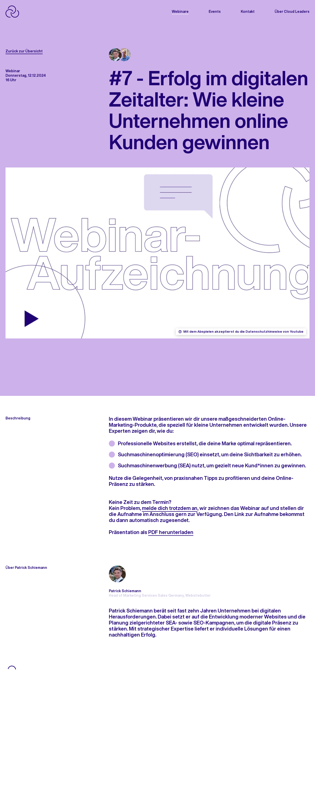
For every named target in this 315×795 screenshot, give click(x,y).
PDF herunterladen (170, 532)
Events (215, 11)
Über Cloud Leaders (292, 11)
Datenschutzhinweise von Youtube (274, 331)
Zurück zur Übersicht (24, 51)
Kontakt (248, 11)
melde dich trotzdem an (169, 508)
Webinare (180, 11)
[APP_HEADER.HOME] (28, 12)
